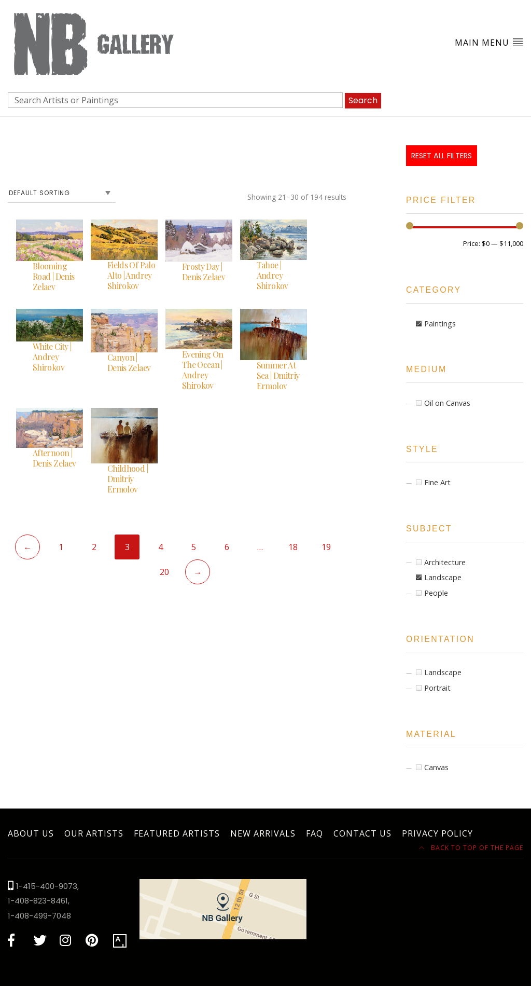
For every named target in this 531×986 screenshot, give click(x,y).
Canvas (436, 767)
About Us (31, 833)
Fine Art (437, 482)
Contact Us (362, 833)
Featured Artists (177, 833)
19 (326, 547)
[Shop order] (62, 193)
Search (363, 100)
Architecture (445, 562)
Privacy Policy (437, 833)
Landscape (443, 577)
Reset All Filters (441, 155)
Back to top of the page (471, 847)
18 (293, 547)
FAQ (314, 833)
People (436, 593)
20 (164, 572)
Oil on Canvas (447, 403)
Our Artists (93, 833)
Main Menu (489, 42)
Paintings (440, 323)
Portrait (437, 688)
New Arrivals (263, 833)
